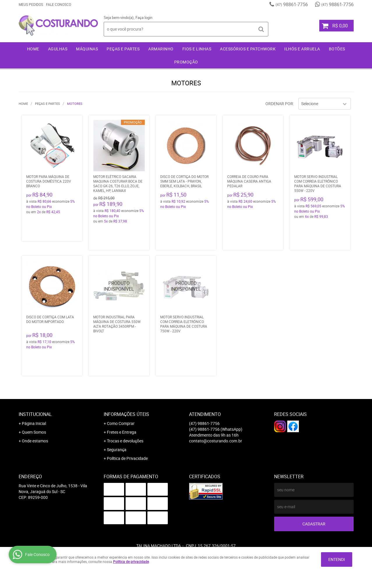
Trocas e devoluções (125, 441)
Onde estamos (35, 441)
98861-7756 (292, 4)
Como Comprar (121, 423)
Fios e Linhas (196, 49)
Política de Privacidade (127, 458)
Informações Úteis (126, 414)
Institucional (35, 414)
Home (33, 49)
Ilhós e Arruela (302, 49)
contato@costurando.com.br (215, 441)
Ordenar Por (279, 103)
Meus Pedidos (31, 4)
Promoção (186, 62)
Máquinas (87, 49)
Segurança (116, 449)
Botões (337, 49)
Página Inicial (34, 423)
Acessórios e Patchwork (248, 49)
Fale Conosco (58, 4)
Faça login (143, 17)
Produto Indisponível (119, 286)
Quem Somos (34, 432)
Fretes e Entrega (121, 432)
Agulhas (58, 49)
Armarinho (161, 49)
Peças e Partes (123, 49)
